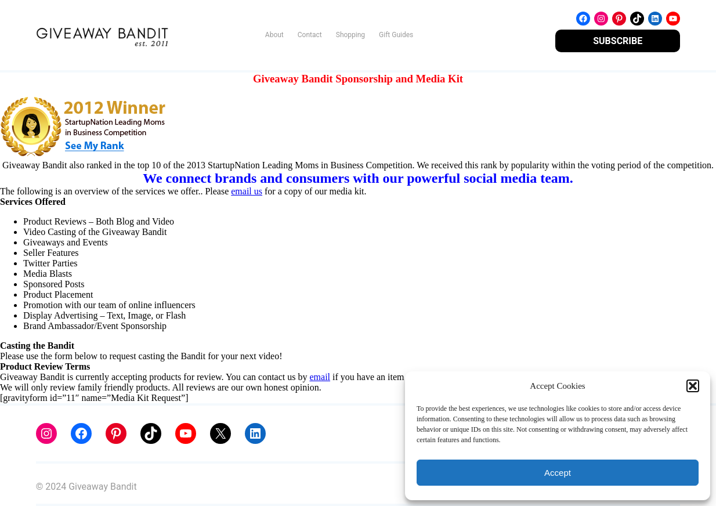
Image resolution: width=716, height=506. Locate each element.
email (319, 377)
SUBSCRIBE (617, 40)
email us (246, 191)
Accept (557, 473)
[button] (693, 386)
